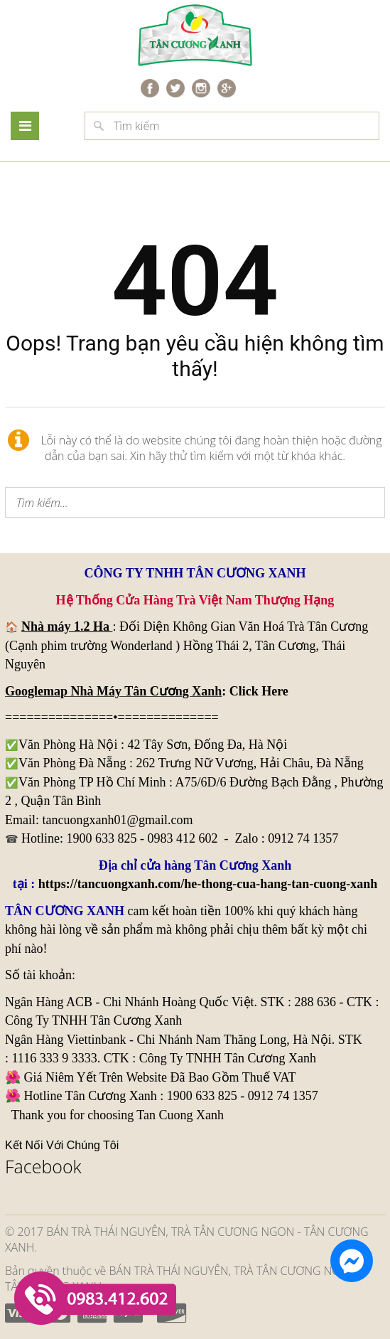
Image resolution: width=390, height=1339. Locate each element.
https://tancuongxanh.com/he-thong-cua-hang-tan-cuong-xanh (208, 884)
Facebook (43, 1166)
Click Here (258, 691)
